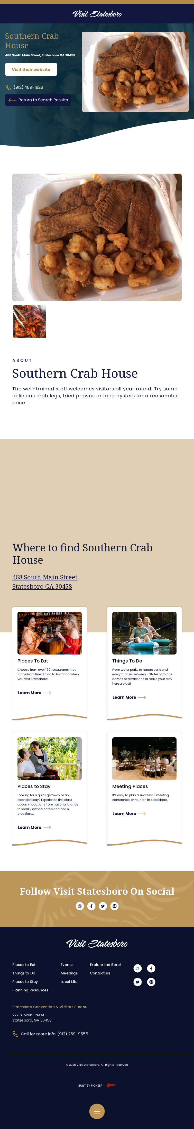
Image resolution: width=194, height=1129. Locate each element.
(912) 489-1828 (24, 87)
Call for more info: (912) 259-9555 (50, 1034)
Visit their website (31, 70)
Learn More (30, 692)
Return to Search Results (38, 100)
